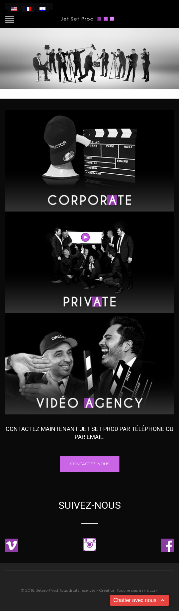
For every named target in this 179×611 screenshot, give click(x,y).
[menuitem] (14, 9)
